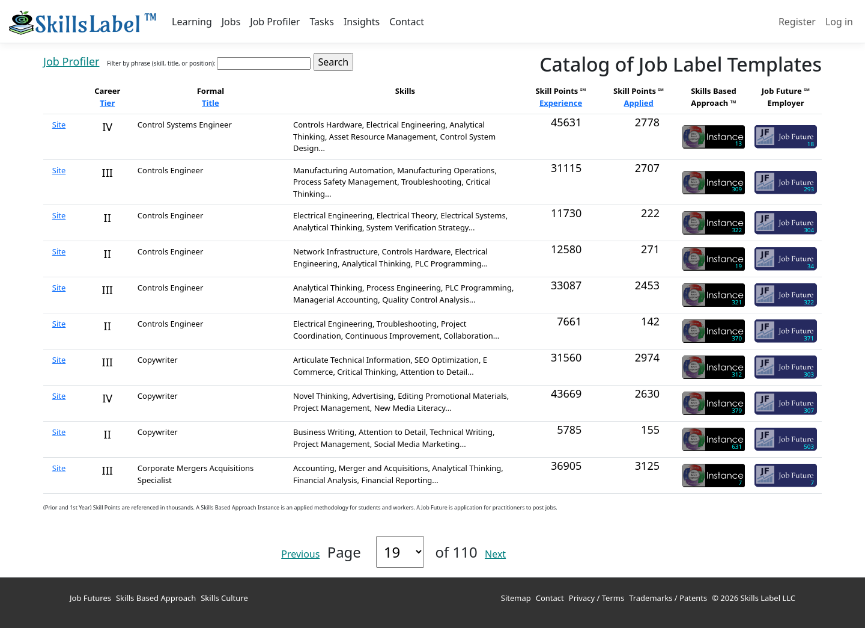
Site (59, 124)
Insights (362, 21)
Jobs (231, 21)
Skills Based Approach (156, 598)
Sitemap (516, 598)
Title (210, 102)
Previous (300, 554)
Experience (560, 102)
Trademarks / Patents (668, 598)
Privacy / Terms (596, 598)
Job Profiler (275, 21)
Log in (839, 21)
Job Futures (90, 598)
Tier (107, 102)
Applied (639, 102)
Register (797, 21)
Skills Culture (224, 598)
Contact (406, 21)
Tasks (321, 21)
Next (495, 554)
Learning (192, 21)
